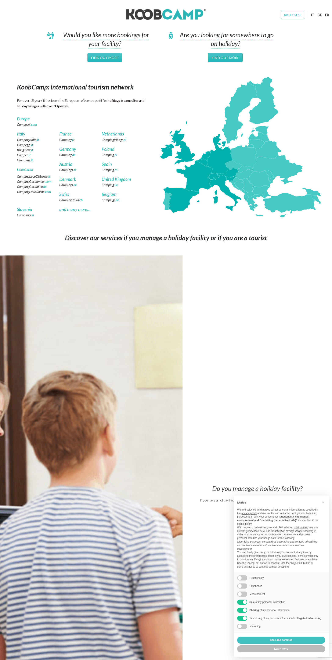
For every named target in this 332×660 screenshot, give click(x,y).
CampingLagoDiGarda (33, 176)
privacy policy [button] (249, 513)
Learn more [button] (281, 648)
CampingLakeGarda (34, 192)
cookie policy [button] (244, 523)
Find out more (104, 58)
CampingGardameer (34, 181)
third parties (300, 527)
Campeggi (27, 124)
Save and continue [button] (281, 640)
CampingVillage (114, 140)
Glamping (25, 160)
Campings (67, 170)
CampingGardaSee (31, 186)
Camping (67, 140)
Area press (292, 15)
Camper (23, 155)
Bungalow (25, 150)
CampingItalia (28, 140)
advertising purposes (249, 541)
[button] (323, 502)
